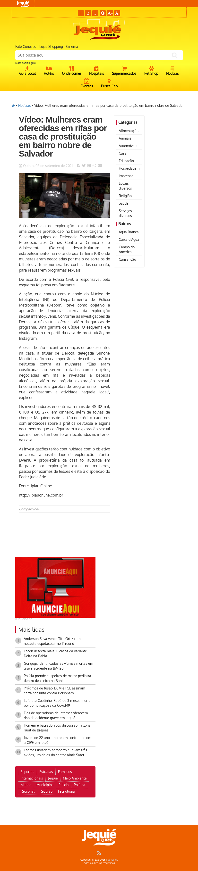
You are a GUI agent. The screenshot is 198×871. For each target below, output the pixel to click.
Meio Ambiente (75, 778)
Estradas (46, 772)
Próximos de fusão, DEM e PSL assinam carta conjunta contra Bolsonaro (54, 690)
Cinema (72, 46)
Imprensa (126, 176)
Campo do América (127, 249)
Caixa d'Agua (129, 239)
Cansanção (127, 259)
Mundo (26, 785)
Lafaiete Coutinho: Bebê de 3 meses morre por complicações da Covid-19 (57, 702)
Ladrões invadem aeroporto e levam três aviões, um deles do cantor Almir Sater (55, 752)
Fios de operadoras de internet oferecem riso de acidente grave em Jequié (56, 715)
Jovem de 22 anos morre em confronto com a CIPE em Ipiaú (57, 740)
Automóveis (128, 146)
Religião (125, 196)
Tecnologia (66, 791)
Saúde (124, 203)
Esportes (27, 772)
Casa (123, 153)
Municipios (44, 785)
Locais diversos (125, 185)
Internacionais (32, 778)
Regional (27, 791)
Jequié (53, 778)
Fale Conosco (25, 46)
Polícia (64, 785)
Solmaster (111, 859)
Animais (125, 138)
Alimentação (128, 131)
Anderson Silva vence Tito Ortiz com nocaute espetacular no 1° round (52, 641)
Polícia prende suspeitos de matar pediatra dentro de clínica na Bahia (57, 678)
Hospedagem (129, 168)
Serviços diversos (125, 213)
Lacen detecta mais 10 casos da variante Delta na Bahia (55, 653)
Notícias (24, 105)
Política (79, 785)
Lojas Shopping (51, 46)
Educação (126, 161)
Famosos (65, 772)
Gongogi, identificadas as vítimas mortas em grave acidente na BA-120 (58, 665)
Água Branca (129, 232)
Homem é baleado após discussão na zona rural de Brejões (57, 727)
